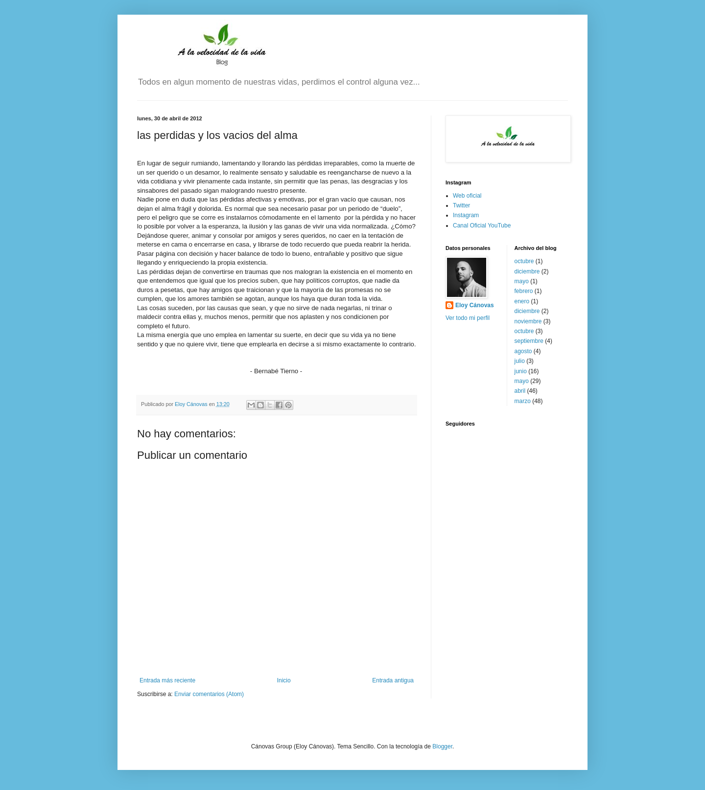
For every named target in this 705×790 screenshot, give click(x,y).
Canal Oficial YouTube (482, 225)
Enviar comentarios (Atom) (209, 694)
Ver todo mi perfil (468, 318)
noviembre (528, 321)
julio (520, 361)
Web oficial (467, 195)
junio (521, 371)
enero (522, 301)
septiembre (529, 341)
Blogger (442, 746)
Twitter (461, 205)
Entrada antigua (393, 680)
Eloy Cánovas (474, 305)
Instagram (466, 215)
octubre (524, 261)
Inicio (284, 680)
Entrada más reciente (167, 680)
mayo (522, 281)
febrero (524, 291)
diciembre (527, 271)
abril (520, 390)
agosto (523, 351)
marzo (523, 401)
